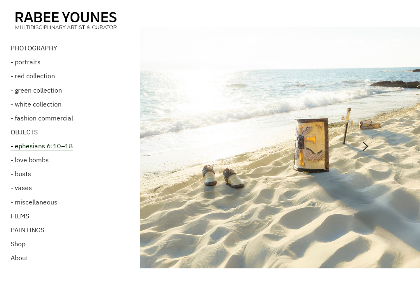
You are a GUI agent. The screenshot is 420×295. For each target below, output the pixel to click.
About (19, 258)
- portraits (26, 62)
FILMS (20, 216)
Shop (18, 244)
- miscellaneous (34, 202)
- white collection (36, 104)
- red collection (33, 76)
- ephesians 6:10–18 (42, 146)
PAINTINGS (27, 230)
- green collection (36, 90)
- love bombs (30, 160)
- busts (21, 174)
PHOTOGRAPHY (34, 48)
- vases (21, 188)
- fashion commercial (42, 118)
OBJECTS (24, 132)
